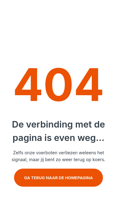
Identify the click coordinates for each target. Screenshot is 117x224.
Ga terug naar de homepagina (58, 177)
